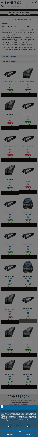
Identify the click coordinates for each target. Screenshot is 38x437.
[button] (36, 407)
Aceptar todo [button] (27, 434)
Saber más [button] (19, 431)
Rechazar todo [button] (10, 434)
